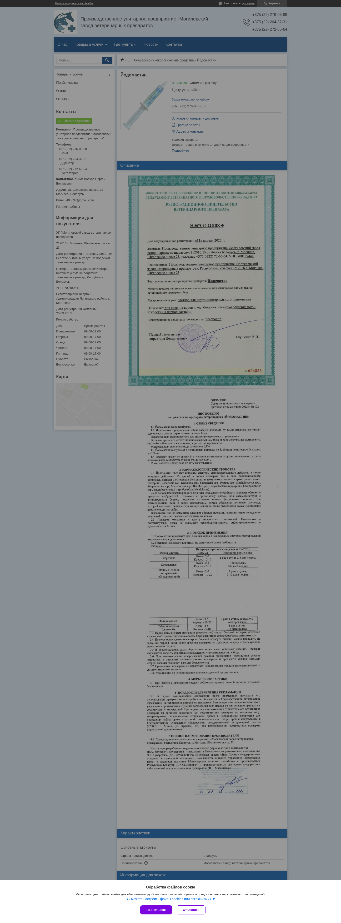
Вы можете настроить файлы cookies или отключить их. (168, 899)
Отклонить (191, 910)
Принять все (156, 910)
